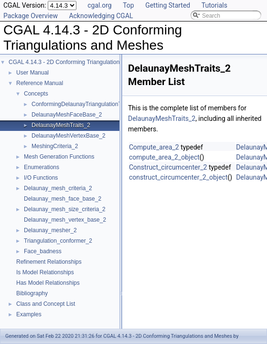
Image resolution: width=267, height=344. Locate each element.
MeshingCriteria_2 (55, 146)
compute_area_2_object (164, 157)
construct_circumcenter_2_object (178, 177)
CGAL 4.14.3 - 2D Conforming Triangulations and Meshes (82, 62)
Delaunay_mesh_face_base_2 (62, 198)
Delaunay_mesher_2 (50, 230)
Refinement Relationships (49, 261)
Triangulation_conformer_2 (58, 240)
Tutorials (214, 5)
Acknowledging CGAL (101, 16)
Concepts (36, 93)
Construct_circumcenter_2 (168, 167)
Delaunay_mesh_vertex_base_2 (65, 219)
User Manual (32, 72)
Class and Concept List (45, 304)
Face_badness (43, 251)
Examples (29, 314)
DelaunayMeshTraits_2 (61, 125)
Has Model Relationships (48, 283)
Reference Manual (39, 83)
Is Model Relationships (45, 272)
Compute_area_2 (154, 147)
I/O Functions (41, 177)
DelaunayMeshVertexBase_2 (69, 135)
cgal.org (99, 5)
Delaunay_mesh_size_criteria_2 (65, 209)
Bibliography (32, 293)
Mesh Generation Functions (59, 156)
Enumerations (41, 167)
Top (128, 5)
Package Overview (30, 16)
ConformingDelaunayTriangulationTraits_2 (85, 104)
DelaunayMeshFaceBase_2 (67, 114)
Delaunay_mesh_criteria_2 (58, 188)
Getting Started (167, 5)
